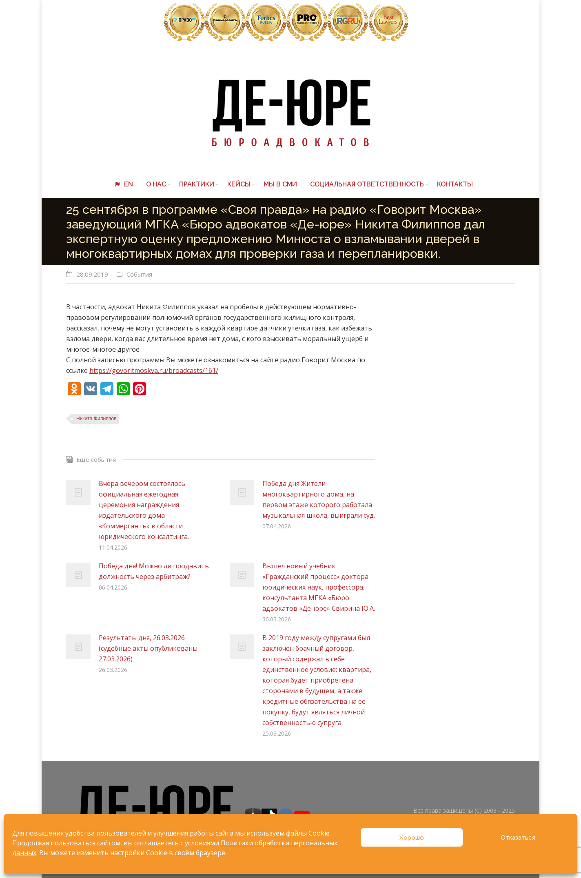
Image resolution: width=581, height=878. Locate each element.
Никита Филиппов (96, 418)
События (139, 274)
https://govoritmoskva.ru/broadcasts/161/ (153, 370)
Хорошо (411, 837)
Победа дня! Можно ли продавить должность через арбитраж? (154, 571)
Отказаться (518, 837)
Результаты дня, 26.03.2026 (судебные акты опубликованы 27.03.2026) (148, 648)
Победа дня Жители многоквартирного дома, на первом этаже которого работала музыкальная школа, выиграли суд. (318, 499)
